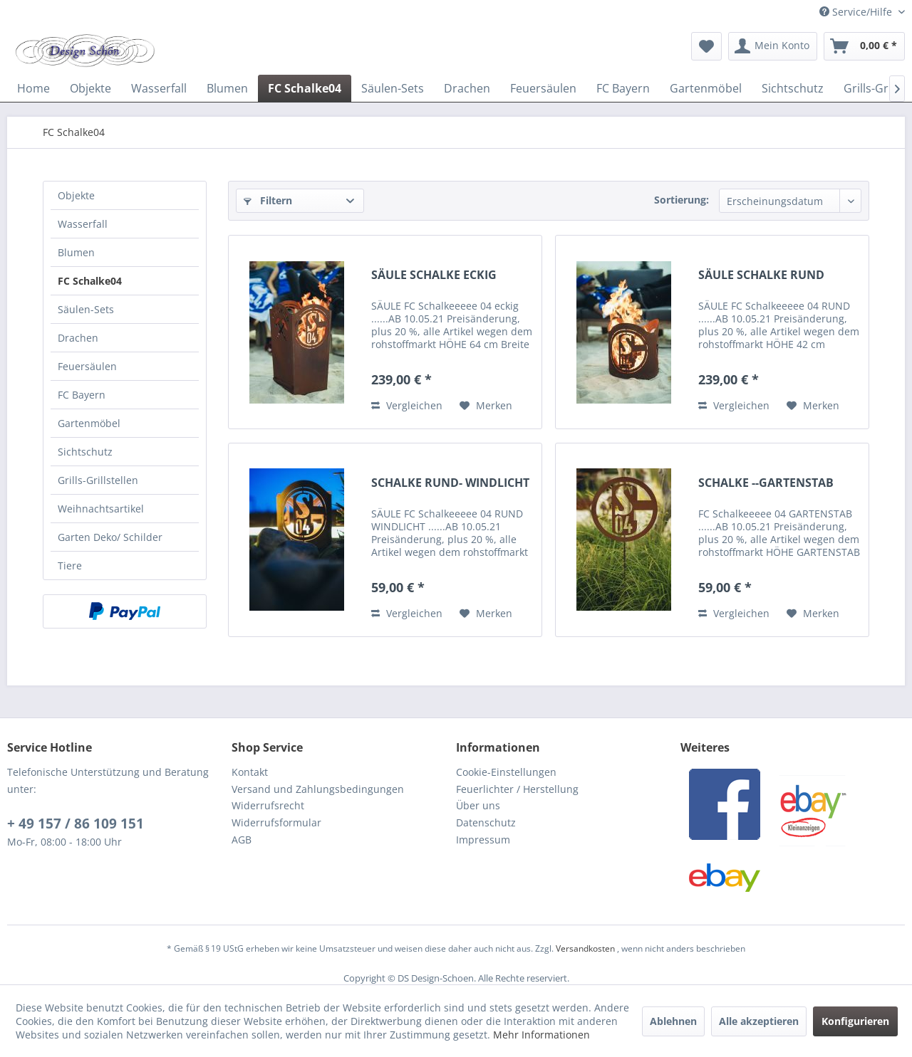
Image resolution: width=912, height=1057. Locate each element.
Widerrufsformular (276, 822)
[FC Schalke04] (304, 88)
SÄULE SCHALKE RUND (761, 275)
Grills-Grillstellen (98, 480)
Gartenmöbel (89, 423)
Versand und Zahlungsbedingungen (318, 789)
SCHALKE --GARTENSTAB (766, 482)
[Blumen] (227, 88)
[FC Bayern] (623, 88)
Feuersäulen (87, 366)
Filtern (268, 200)
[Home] (33, 88)
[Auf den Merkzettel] (486, 405)
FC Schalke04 (90, 281)
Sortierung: (681, 199)
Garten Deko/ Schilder (110, 537)
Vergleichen (406, 405)
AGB (242, 839)
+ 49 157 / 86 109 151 (75, 823)
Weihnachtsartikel (101, 508)
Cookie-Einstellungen (506, 772)
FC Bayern (81, 394)
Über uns (478, 805)
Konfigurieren (855, 1021)
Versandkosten (585, 948)
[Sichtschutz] (793, 88)
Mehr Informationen (541, 1034)
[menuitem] (706, 46)
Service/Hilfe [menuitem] (857, 12)
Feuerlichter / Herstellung (517, 789)
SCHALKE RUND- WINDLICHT (450, 482)
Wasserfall (83, 224)
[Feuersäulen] (543, 88)
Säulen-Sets (86, 309)
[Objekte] (90, 88)
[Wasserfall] (159, 88)
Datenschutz (486, 822)
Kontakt (250, 772)
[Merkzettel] (706, 46)
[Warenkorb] (864, 46)
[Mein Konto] (772, 46)
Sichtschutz (85, 451)
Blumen (76, 252)
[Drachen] (467, 88)
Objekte (76, 195)
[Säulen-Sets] (392, 88)
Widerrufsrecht (268, 805)
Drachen (78, 338)
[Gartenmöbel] (706, 88)
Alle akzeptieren (759, 1021)
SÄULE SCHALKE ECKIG (434, 275)
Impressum (483, 839)
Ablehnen (673, 1021)
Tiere (70, 565)
